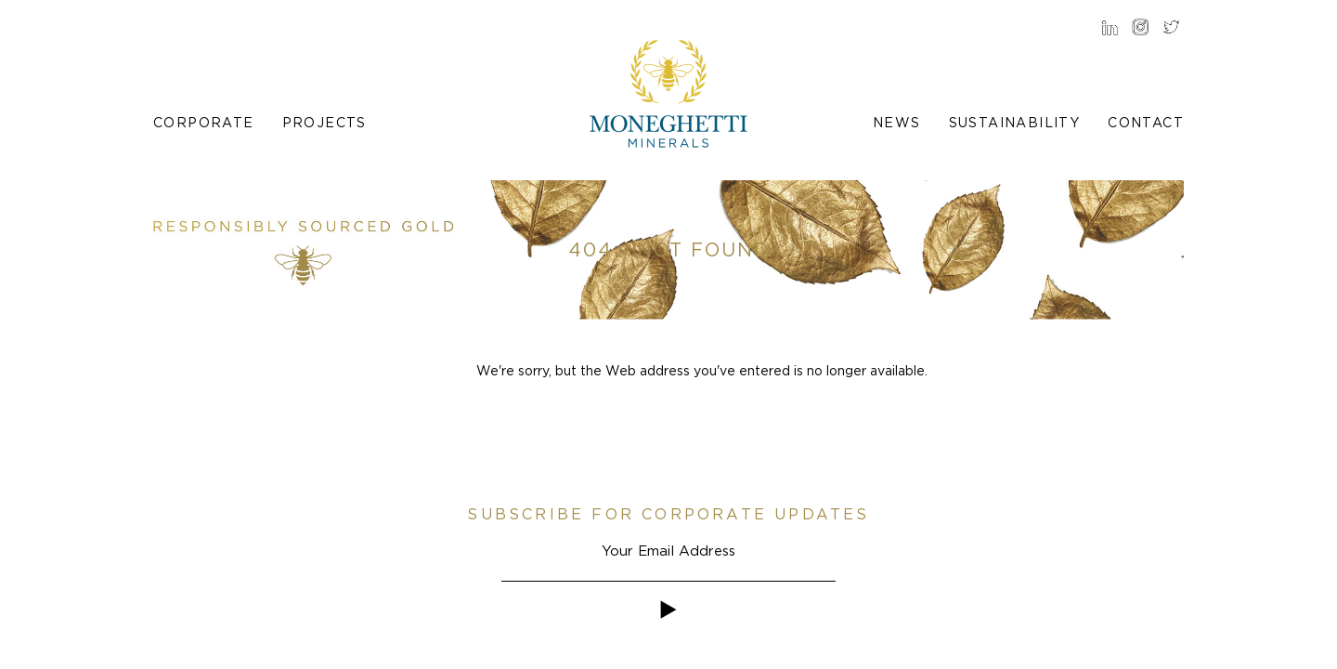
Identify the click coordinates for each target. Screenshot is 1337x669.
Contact (1146, 122)
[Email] (668, 550)
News (897, 122)
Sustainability (1015, 122)
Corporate (203, 122)
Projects (324, 122)
